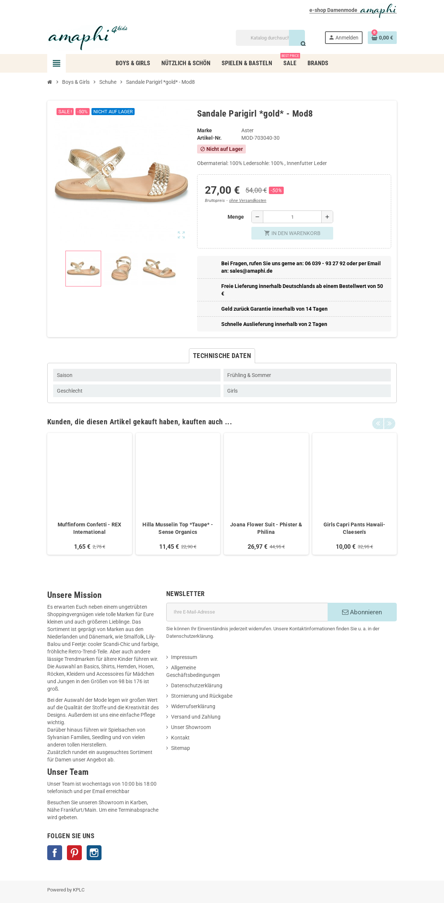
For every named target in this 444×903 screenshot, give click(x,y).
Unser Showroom (191, 727)
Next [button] (389, 419)
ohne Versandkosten (247, 200)
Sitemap (180, 748)
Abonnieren (362, 612)
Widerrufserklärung (193, 706)
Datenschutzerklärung (196, 685)
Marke (204, 130)
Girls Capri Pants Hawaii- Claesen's (355, 528)
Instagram (94, 852)
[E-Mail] (247, 612)
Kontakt (180, 738)
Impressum (184, 657)
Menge (236, 217)
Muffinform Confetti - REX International (90, 528)
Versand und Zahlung (196, 717)
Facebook (54, 852)
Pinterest (74, 852)
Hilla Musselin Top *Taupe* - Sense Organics (177, 528)
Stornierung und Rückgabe (201, 696)
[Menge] (292, 217)
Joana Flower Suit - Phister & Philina (266, 528)
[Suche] (270, 38)
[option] (89, 494)
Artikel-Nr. (209, 138)
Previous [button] (377, 419)
